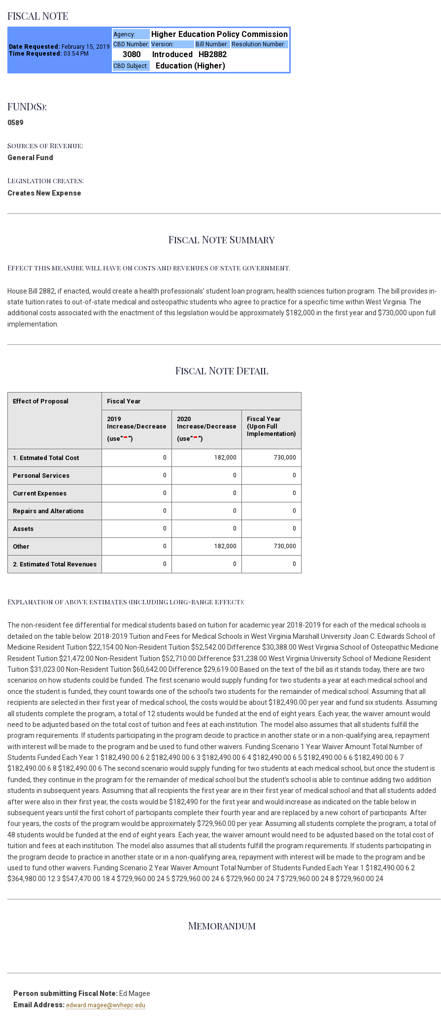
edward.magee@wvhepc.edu (105, 1005)
